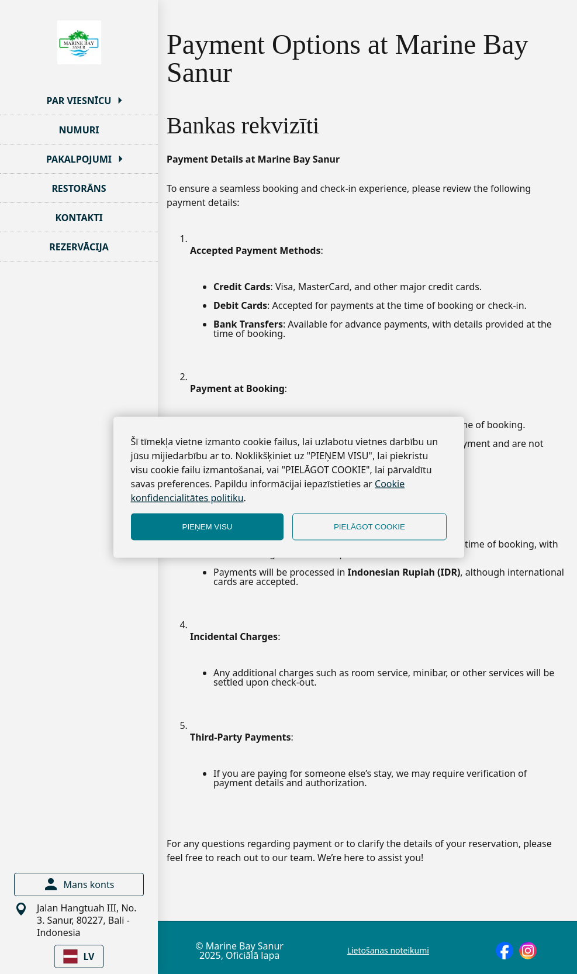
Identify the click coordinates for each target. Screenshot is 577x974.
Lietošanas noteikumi (388, 951)
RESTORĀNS (78, 188)
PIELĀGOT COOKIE (369, 526)
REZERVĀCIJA (79, 246)
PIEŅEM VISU (207, 526)
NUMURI (78, 129)
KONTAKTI (78, 217)
